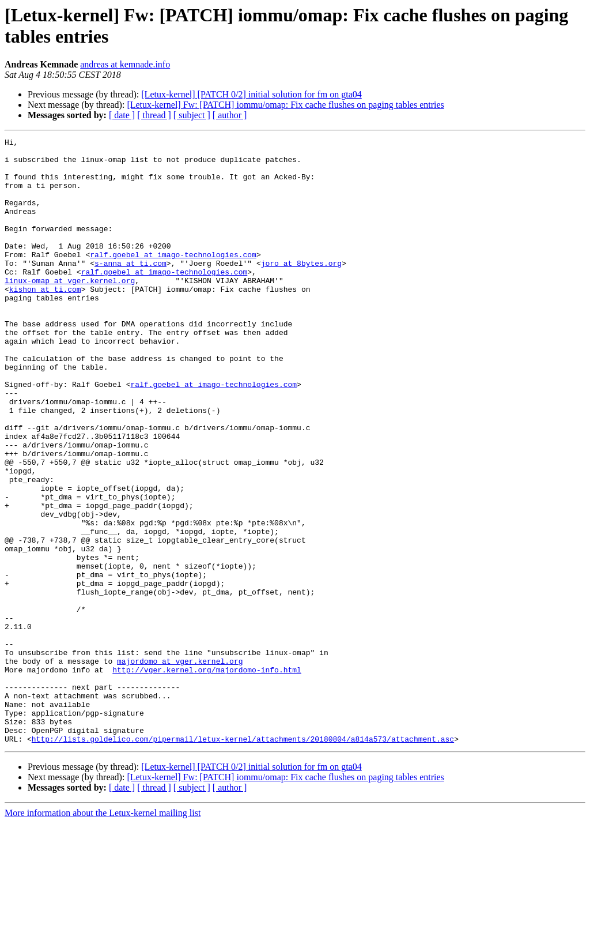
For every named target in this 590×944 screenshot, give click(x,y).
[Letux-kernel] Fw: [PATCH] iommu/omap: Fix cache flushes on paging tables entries (285, 105)
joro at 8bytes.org (301, 289)
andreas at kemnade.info (125, 64)
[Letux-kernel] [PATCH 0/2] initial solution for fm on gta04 (251, 94)
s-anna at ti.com (130, 289)
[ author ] (230, 115)
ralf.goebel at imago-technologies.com (173, 278)
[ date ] (122, 115)
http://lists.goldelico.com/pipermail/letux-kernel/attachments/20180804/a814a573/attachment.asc (243, 860)
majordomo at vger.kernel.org (180, 766)
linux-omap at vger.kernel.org (70, 309)
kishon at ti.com (45, 320)
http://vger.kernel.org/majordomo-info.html (206, 777)
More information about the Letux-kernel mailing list (103, 934)
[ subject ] (191, 115)
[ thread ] (154, 115)
